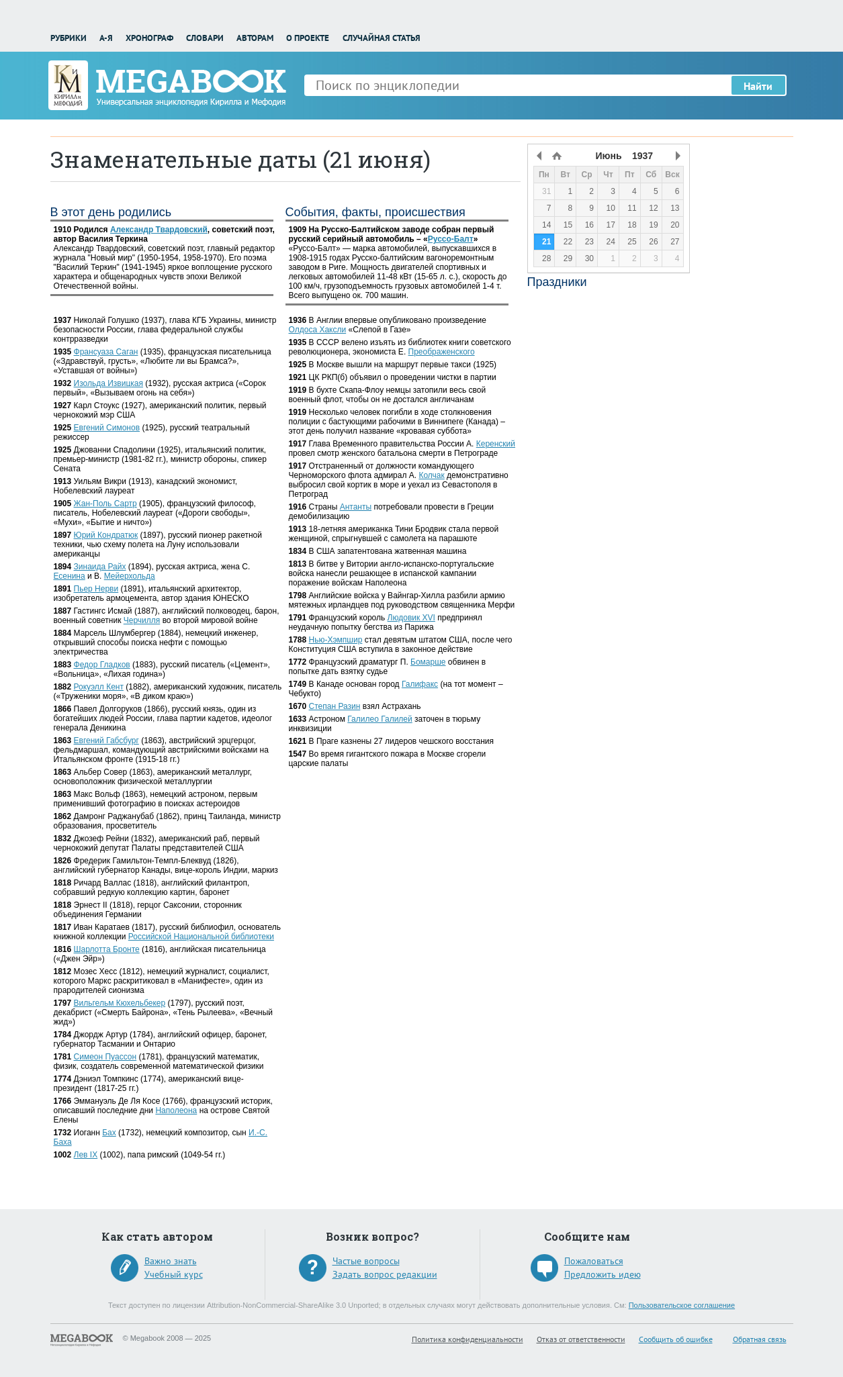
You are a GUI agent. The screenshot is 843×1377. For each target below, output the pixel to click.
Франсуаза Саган (106, 352)
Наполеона (176, 1110)
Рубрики (68, 38)
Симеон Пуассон (105, 1056)
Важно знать (170, 1261)
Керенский (495, 443)
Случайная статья (381, 38)
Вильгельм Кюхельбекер (120, 1003)
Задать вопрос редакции (384, 1274)
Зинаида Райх (100, 566)
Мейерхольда (129, 576)
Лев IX (86, 1154)
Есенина (69, 576)
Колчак (431, 475)
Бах (109, 1132)
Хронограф (149, 38)
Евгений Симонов (107, 427)
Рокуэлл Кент (99, 687)
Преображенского (441, 352)
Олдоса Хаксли (318, 329)
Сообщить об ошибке (676, 1339)
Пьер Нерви (96, 588)
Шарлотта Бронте (107, 949)
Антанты (355, 507)
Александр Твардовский (159, 229)
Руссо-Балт (451, 239)
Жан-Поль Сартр (105, 503)
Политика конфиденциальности (467, 1339)
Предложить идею (602, 1274)
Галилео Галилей (379, 719)
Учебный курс (173, 1274)
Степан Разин (335, 706)
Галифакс (420, 684)
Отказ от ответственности (581, 1339)
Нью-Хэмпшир (336, 640)
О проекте (307, 38)
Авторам (254, 38)
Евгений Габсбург (106, 740)
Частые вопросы (366, 1261)
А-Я (106, 38)
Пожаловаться (593, 1261)
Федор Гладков (102, 664)
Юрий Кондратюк (106, 535)
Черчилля (142, 620)
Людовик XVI (411, 617)
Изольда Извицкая (108, 383)
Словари (205, 38)
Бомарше (427, 662)
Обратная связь (760, 1339)
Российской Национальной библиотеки (201, 936)
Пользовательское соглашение (682, 1305)
